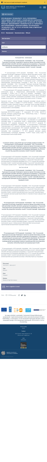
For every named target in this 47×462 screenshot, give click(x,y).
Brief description (6, 38)
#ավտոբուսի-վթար (19, 32)
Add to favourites (8, 14)
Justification (5, 47)
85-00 (23, 328)
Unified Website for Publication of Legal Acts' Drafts (15, 7)
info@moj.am (27, 335)
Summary (4, 51)
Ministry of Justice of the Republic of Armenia (12, 353)
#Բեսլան (28, 32)
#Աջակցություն (9, 32)
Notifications (23, 339)
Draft (3, 42)
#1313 (3, 32)
